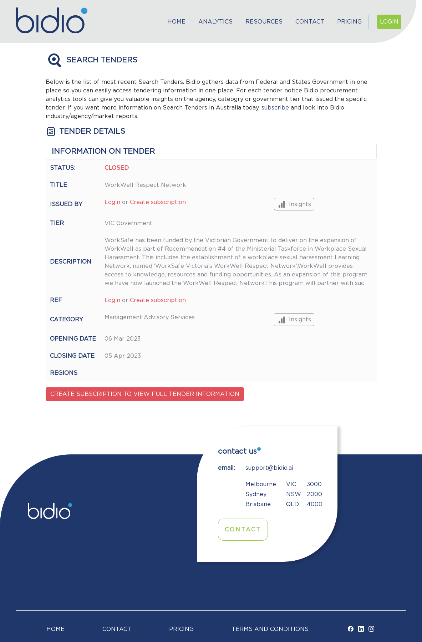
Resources (264, 22)
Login (389, 22)
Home (176, 22)
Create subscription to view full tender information (144, 394)
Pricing (349, 22)
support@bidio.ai (269, 468)
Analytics (215, 22)
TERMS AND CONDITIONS (270, 629)
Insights (294, 204)
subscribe (275, 108)
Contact (309, 22)
